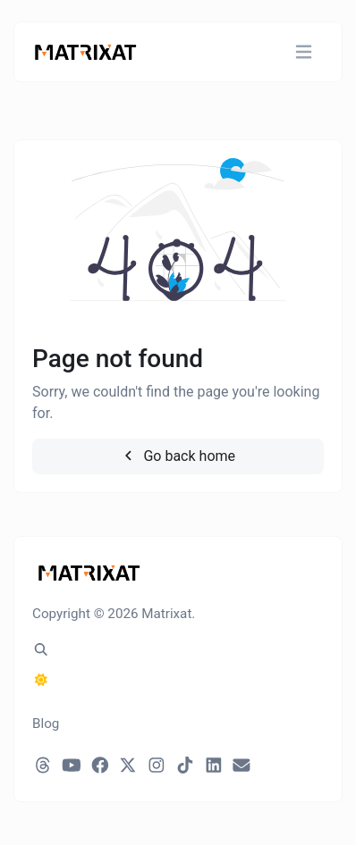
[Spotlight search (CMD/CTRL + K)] (41, 650)
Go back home (178, 456)
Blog (45, 723)
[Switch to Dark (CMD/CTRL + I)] (41, 680)
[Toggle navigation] (303, 52)
